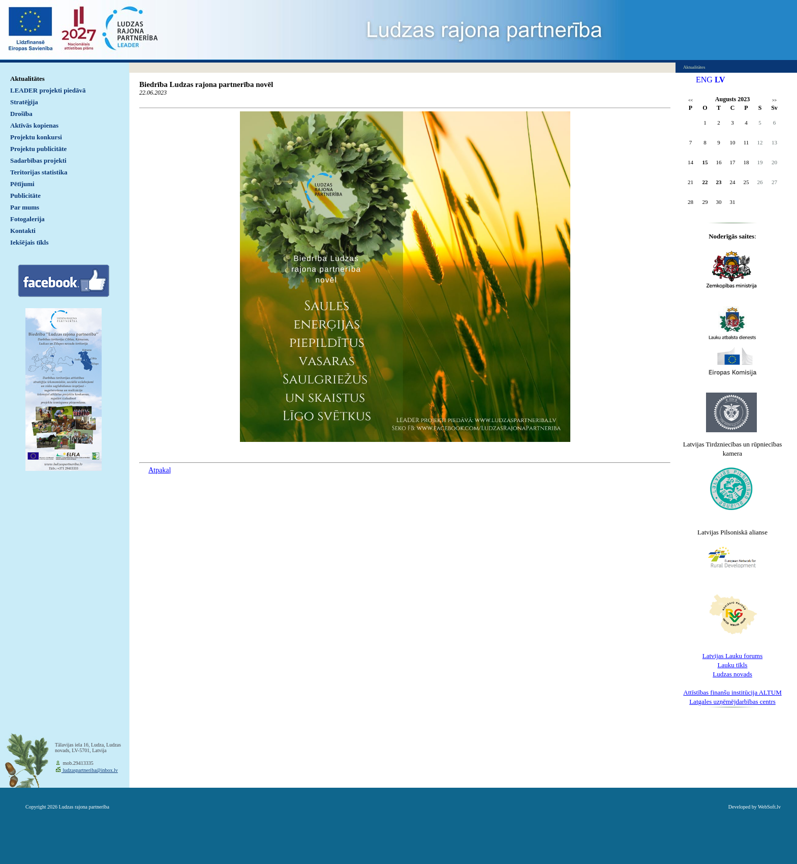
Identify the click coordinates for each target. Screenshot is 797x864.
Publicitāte (25, 195)
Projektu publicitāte (38, 149)
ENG (704, 79)
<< (690, 100)
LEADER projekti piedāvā (48, 90)
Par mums (24, 207)
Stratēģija (24, 102)
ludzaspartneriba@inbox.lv (90, 770)
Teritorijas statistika (39, 172)
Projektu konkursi (36, 137)
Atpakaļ (159, 470)
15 (705, 162)
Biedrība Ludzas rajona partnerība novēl (206, 84)
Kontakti (23, 230)
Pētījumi (22, 184)
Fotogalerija (27, 219)
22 (705, 182)
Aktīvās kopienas (34, 125)
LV (720, 79)
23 (719, 182)
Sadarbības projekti (38, 160)
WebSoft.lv (769, 807)
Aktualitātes (27, 78)
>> (774, 100)
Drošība (21, 113)
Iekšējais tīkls (29, 242)
